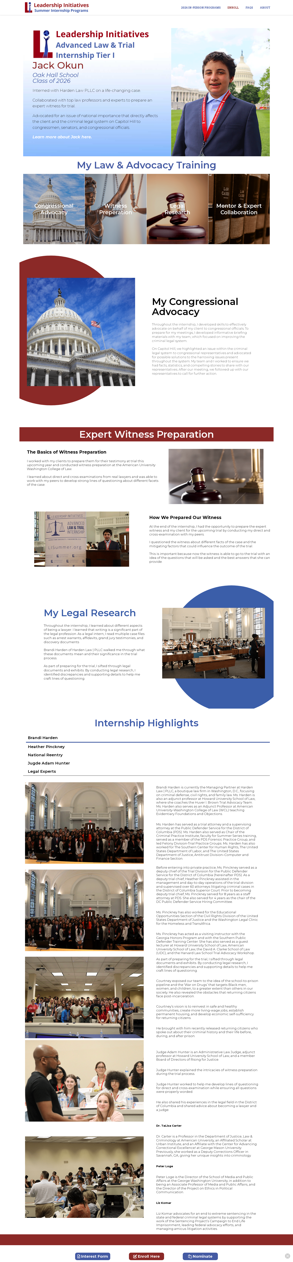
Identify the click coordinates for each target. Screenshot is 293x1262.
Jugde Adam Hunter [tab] (49, 763)
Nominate (200, 1256)
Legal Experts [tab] (42, 771)
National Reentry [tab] (45, 755)
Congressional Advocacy (53, 209)
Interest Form (92, 1256)
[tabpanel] (146, 823)
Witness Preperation (115, 209)
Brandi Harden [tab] (43, 737)
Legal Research (177, 209)
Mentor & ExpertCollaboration (239, 209)
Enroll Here (146, 1256)
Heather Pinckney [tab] (46, 746)
